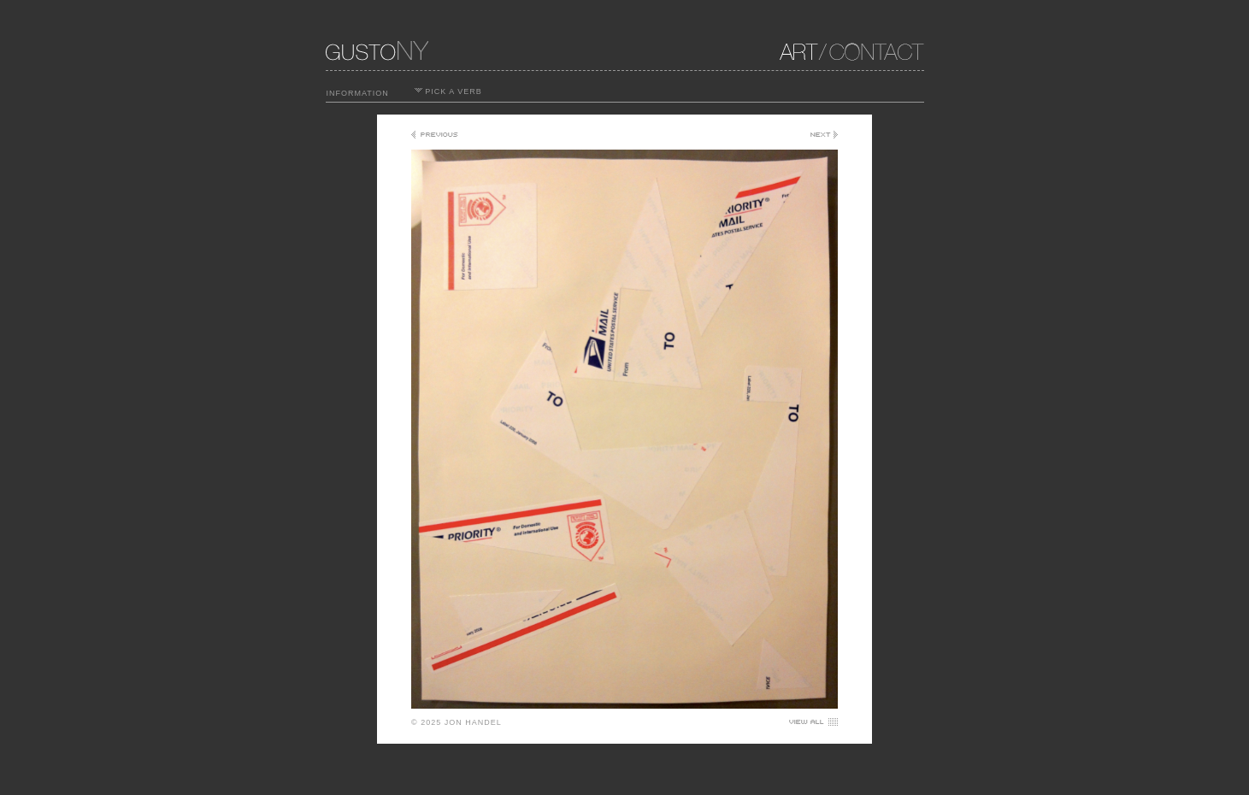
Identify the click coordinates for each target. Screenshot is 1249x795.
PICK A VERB (448, 91)
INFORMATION (358, 93)
